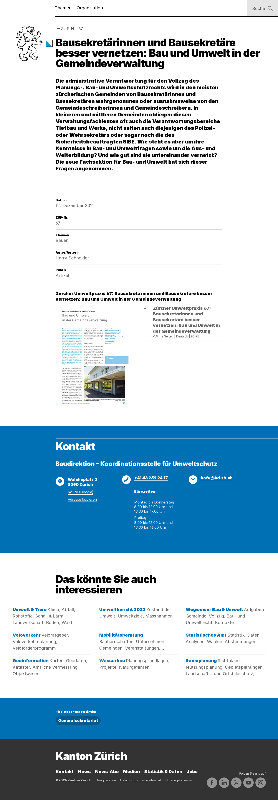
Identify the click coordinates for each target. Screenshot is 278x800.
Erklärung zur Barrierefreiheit (140, 780)
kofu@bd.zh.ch (217, 478)
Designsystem (106, 780)
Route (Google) (80, 492)
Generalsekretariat (78, 720)
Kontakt (65, 771)
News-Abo (107, 771)
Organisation (90, 7)
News (84, 771)
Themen (63, 7)
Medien (131, 771)
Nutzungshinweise (178, 780)
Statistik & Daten (163, 771)
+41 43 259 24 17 (151, 478)
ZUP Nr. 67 (72, 28)
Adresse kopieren (82, 499)
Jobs (192, 771)
